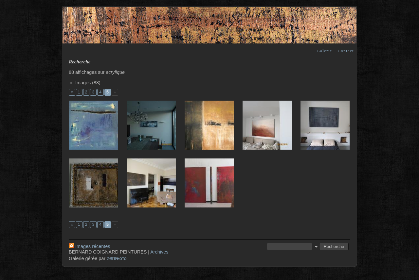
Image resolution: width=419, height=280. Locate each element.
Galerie (324, 50)
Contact (346, 50)
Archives (159, 252)
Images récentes (89, 246)
